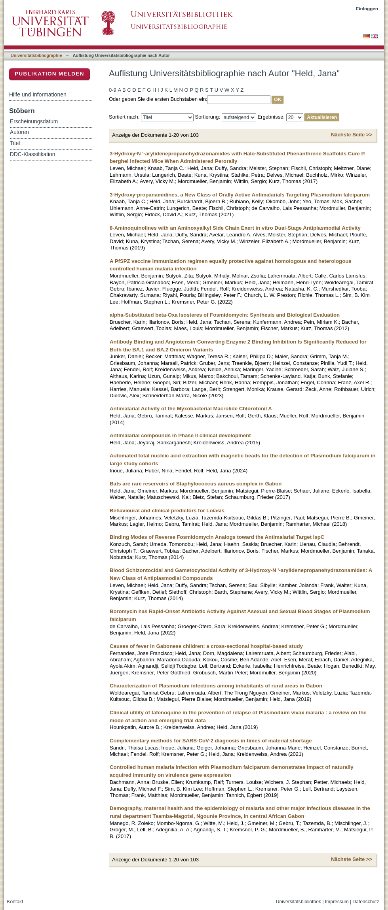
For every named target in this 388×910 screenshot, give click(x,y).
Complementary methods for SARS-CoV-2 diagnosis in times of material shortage (211, 741)
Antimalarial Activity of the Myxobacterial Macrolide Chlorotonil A (191, 409)
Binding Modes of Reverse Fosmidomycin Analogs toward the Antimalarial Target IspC (217, 537)
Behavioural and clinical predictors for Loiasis (167, 511)
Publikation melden (49, 74)
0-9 (112, 90)
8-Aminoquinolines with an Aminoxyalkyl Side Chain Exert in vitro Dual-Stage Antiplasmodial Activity (235, 228)
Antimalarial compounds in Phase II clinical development (180, 435)
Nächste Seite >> (351, 135)
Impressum (337, 901)
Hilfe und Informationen (38, 94)
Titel (15, 143)
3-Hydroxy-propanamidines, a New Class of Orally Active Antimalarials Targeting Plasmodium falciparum (240, 195)
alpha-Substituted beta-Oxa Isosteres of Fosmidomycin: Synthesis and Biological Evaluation (225, 315)
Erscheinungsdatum (34, 122)
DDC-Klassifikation (32, 154)
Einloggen (367, 8)
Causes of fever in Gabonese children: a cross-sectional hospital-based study (206, 646)
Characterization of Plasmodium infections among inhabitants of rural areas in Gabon (216, 686)
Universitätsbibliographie (36, 55)
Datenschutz (365, 901)
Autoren (19, 132)
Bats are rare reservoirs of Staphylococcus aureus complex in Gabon (195, 484)
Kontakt (15, 901)
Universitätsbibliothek (298, 901)
